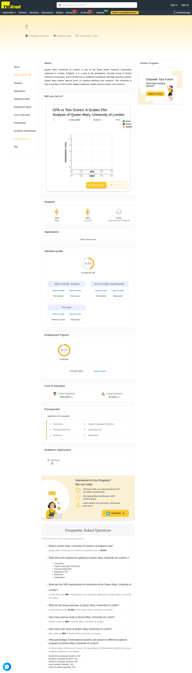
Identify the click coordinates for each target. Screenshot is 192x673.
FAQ (16, 146)
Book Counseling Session (125, 13)
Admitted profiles (22, 99)
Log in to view (58, 290)
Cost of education (22, 115)
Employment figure (22, 107)
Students (18, 83)
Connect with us (21, 139)
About (16, 67)
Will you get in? (22, 75)
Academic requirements (25, 131)
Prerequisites (20, 123)
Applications (19, 91)
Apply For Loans (155, 94)
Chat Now (115, 513)
